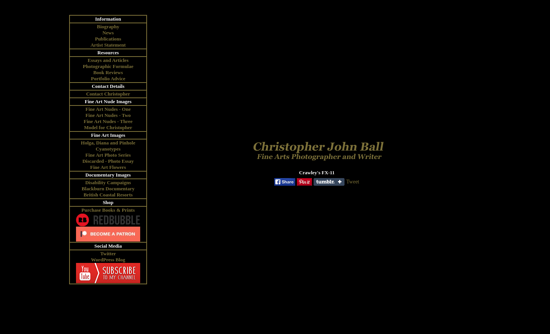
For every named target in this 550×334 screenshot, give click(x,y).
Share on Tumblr (329, 182)
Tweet (352, 182)
